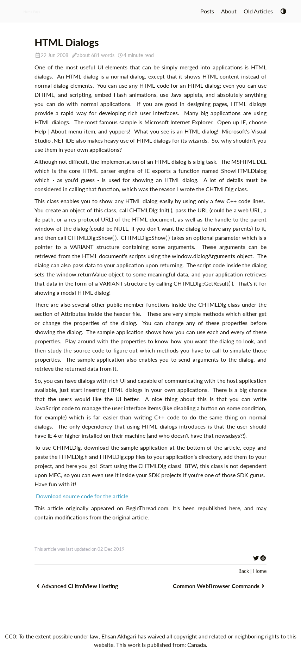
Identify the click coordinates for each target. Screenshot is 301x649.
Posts (207, 11)
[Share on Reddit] (262, 558)
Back (243, 571)
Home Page (32, 11)
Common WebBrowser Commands (219, 585)
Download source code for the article (82, 496)
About (229, 11)
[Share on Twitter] (255, 558)
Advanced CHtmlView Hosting (76, 585)
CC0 (10, 636)
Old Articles (258, 11)
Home (259, 571)
